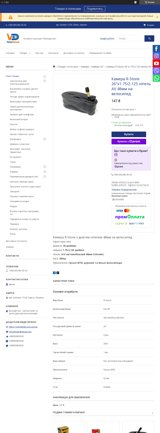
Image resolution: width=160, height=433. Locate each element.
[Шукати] (149, 38)
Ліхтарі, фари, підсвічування (24, 96)
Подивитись (95, 8)
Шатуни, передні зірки (21, 181)
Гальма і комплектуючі (22, 196)
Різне (13, 233)
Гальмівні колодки (19, 201)
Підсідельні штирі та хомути (24, 219)
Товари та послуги (67, 66)
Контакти (53, 52)
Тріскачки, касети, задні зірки (25, 186)
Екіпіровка (15, 139)
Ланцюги (14, 191)
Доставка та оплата (73, 52)
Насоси (13, 124)
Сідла (13, 161)
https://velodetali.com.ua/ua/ (23, 326)
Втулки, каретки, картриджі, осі (24, 213)
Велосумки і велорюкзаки (23, 101)
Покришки (15, 166)
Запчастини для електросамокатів (19, 82)
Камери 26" (97, 66)
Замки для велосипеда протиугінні (22, 108)
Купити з (129, 141)
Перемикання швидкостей (24, 176)
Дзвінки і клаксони (19, 144)
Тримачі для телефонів (22, 114)
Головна (10, 52)
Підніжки (14, 223)
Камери (85, 66)
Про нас (39, 52)
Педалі (13, 206)
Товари (23, 52)
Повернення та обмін (100, 52)
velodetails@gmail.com (20, 331)
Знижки (10, 246)
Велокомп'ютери (19, 119)
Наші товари (12, 76)
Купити (128, 134)
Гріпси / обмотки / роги (22, 134)
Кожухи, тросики (18, 229)
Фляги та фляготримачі (22, 129)
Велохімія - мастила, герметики (20, 150)
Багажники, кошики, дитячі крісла (24, 90)
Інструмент (16, 156)
